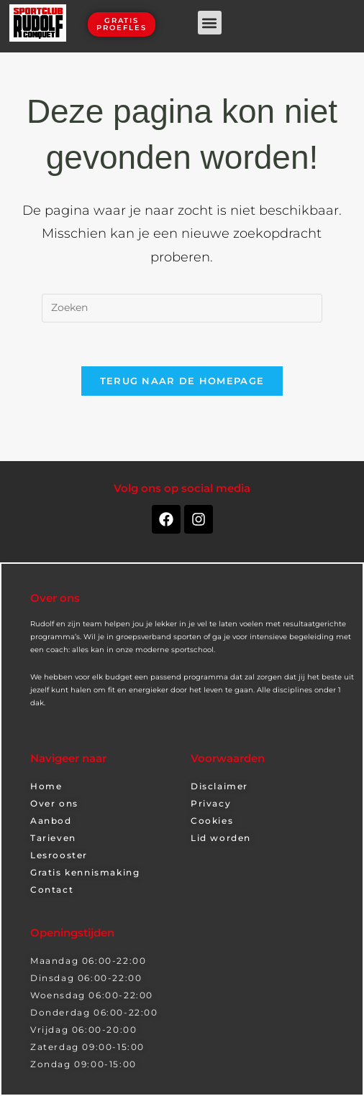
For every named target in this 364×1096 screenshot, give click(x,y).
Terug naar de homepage (182, 380)
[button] (210, 22)
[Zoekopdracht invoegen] (182, 308)
